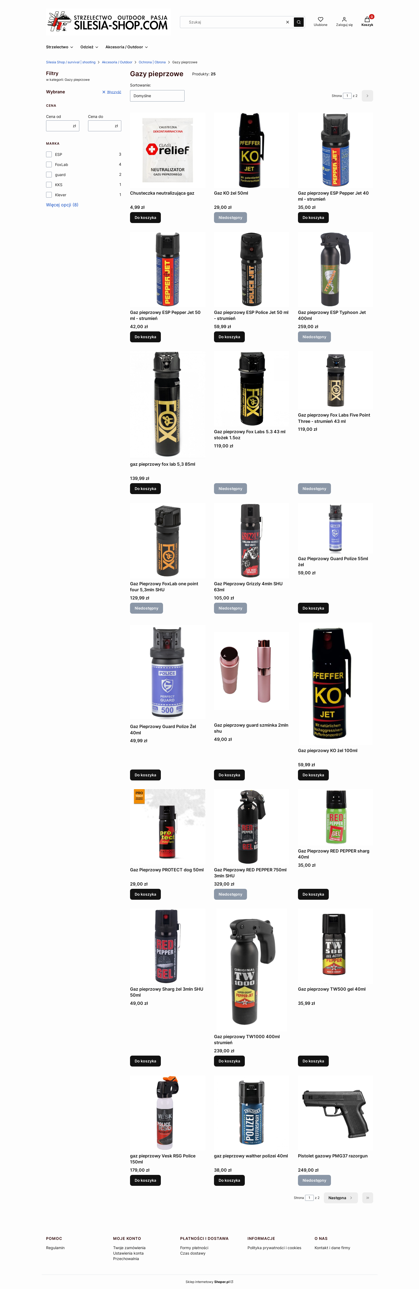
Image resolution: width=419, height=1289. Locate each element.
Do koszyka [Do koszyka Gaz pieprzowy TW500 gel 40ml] (313, 1061)
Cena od (53, 116)
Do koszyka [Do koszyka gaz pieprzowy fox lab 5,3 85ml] (145, 488)
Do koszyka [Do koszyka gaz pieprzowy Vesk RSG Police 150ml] (145, 1180)
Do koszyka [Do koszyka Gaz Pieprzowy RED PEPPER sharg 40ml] (313, 894)
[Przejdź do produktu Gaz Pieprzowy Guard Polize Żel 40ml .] (167, 671)
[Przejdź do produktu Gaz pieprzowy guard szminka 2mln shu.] (251, 671)
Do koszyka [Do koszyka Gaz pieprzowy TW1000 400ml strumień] (229, 1061)
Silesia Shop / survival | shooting (70, 62)
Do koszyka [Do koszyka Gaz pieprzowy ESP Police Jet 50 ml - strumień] (229, 336)
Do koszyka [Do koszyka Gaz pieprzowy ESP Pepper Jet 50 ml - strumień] (145, 336)
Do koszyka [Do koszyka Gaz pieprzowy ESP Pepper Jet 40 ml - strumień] (313, 217)
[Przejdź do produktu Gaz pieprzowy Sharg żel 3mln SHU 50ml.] (167, 946)
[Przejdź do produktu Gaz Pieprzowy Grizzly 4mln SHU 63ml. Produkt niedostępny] (251, 540)
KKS (58, 184)
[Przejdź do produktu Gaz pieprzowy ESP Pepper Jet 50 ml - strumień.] (167, 269)
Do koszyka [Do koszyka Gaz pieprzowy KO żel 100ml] (313, 775)
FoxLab (61, 164)
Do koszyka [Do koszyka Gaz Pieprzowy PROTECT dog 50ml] (145, 894)
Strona (337, 96)
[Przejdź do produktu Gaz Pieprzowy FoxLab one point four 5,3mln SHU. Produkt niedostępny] (167, 540)
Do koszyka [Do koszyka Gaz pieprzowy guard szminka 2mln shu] (229, 775)
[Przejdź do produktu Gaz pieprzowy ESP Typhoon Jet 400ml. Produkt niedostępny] (335, 269)
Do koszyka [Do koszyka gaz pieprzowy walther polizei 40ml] (229, 1180)
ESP (58, 154)
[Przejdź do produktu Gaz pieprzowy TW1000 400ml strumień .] (251, 969)
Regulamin (55, 1247)
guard (60, 174)
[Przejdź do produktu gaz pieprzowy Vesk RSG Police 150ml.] (167, 1113)
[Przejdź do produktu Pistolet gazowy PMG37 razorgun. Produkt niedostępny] (335, 1113)
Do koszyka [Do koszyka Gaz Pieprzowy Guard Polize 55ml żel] (313, 608)
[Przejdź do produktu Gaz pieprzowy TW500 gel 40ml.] (335, 946)
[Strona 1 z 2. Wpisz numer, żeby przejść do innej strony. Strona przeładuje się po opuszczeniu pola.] (347, 96)
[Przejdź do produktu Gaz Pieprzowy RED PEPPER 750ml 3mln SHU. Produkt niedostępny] (251, 827)
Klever (60, 194)
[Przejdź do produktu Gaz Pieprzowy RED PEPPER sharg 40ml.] (335, 817)
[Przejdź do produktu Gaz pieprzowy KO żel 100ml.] (335, 683)
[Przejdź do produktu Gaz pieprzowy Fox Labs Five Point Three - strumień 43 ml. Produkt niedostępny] (335, 380)
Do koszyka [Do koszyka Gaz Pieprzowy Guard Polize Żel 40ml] (145, 775)
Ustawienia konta (128, 1253)
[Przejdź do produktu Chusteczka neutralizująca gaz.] (167, 150)
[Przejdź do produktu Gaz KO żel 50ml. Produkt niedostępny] (251, 150)
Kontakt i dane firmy (332, 1247)
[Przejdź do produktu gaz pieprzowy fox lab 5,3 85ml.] (167, 405)
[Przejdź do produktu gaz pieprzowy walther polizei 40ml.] (251, 1113)
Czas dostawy (193, 1253)
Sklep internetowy (208, 1282)
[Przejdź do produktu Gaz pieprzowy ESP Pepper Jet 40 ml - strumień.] (335, 150)
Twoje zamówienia (129, 1247)
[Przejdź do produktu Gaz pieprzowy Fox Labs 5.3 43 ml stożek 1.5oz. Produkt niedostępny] (251, 388)
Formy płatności (194, 1247)
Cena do (95, 116)
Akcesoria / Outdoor (117, 62)
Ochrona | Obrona (152, 62)
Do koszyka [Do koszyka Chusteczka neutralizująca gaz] (145, 217)
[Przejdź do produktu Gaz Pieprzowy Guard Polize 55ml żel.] (335, 528)
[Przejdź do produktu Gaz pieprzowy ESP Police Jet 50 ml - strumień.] (251, 269)
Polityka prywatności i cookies (274, 1247)
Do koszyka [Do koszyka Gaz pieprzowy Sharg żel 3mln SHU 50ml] (145, 1061)
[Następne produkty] (341, 1197)
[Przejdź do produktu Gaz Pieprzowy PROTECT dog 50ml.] (167, 827)
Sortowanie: (140, 85)
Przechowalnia (126, 1258)
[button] (299, 22)
